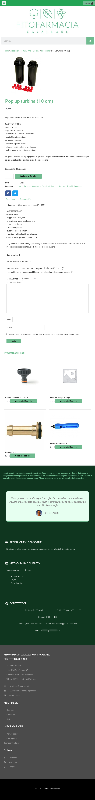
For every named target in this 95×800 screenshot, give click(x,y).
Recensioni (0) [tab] (25, 199)
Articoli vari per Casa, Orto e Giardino (25, 51)
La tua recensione (14, 282)
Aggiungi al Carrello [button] (23, 401)
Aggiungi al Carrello (28, 176)
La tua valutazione (14, 279)
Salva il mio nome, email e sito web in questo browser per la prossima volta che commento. (45, 334)
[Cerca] (90, 41)
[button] (4, 3)
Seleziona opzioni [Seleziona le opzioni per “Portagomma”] (22, 456)
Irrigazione (45, 51)
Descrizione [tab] (10, 199)
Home (6, 51)
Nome (9, 320)
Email (9, 327)
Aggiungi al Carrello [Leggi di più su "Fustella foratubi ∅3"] (68, 447)
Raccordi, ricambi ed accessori (71, 186)
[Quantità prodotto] (9, 176)
